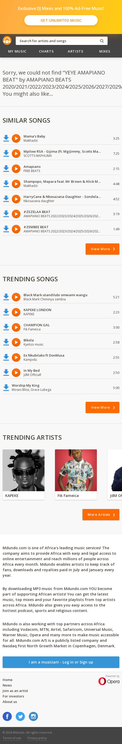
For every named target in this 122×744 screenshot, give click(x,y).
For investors (13, 696)
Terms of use (12, 738)
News (7, 685)
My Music (17, 51)
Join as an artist (15, 690)
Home (8, 679)
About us (10, 701)
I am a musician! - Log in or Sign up (61, 662)
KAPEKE (12, 495)
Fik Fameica (68, 495)
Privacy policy (37, 738)
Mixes (104, 51)
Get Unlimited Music (61, 20)
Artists (76, 51)
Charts (46, 51)
